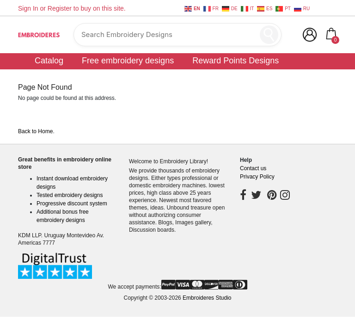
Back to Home (35, 131)
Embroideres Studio (207, 298)
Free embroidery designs (128, 60)
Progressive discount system (72, 203)
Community (307, 74)
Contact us (253, 168)
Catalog (49, 60)
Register (60, 8)
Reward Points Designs (235, 60)
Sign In (28, 8)
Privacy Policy (257, 176)
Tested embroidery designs (70, 195)
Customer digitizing (231, 74)
